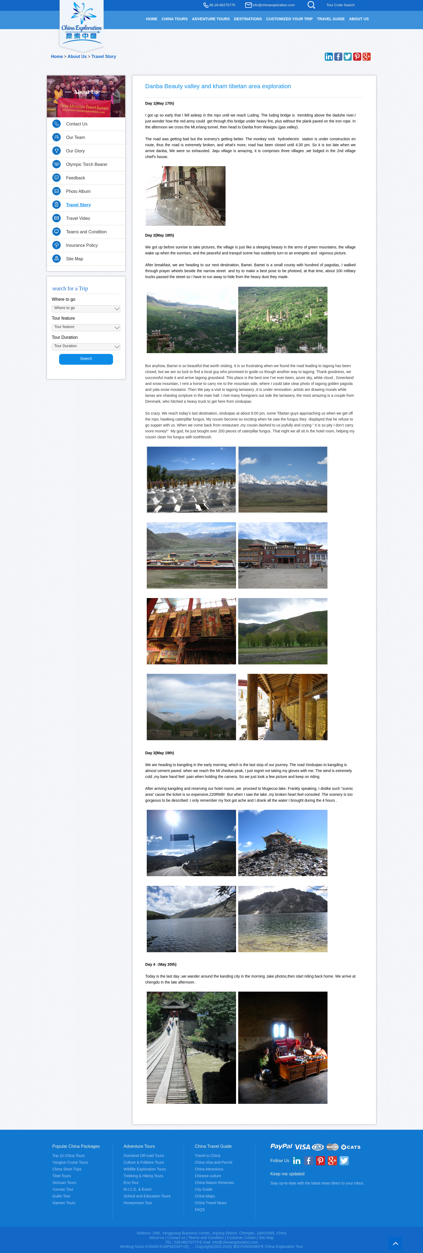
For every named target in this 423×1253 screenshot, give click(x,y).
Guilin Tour (61, 1196)
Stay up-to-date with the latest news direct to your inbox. (317, 1183)
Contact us (176, 1237)
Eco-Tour (131, 1182)
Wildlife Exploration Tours (145, 1169)
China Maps (205, 1196)
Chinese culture (208, 1176)
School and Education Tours (147, 1196)
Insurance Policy (82, 245)
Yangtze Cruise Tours (70, 1162)
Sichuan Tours (64, 1182)
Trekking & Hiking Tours (143, 1176)
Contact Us (76, 124)
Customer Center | (243, 1237)
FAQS (200, 1209)
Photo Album (78, 191)
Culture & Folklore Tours (144, 1162)
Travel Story (103, 56)
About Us (359, 19)
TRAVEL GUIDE (331, 19)
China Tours (174, 19)
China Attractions (209, 1169)
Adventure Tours (211, 19)
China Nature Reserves (214, 1182)
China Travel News (211, 1203)
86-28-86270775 (222, 5)
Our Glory (75, 151)
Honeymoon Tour (138, 1203)
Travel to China (207, 1155)
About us (156, 1237)
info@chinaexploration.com (274, 5)
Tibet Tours (61, 1176)
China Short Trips (66, 1169)
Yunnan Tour (62, 1189)
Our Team (75, 137)
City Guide (203, 1189)
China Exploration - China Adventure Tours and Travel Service (82, 22)
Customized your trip (289, 19)
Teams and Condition (86, 232)
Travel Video (78, 218)
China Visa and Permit (213, 1162)
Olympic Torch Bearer (87, 164)
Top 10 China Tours (68, 1155)
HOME (151, 19)
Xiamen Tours (63, 1203)
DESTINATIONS (248, 19)
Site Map (74, 259)
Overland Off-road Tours (144, 1155)
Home (57, 56)
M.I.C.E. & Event (137, 1189)
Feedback (75, 178)
